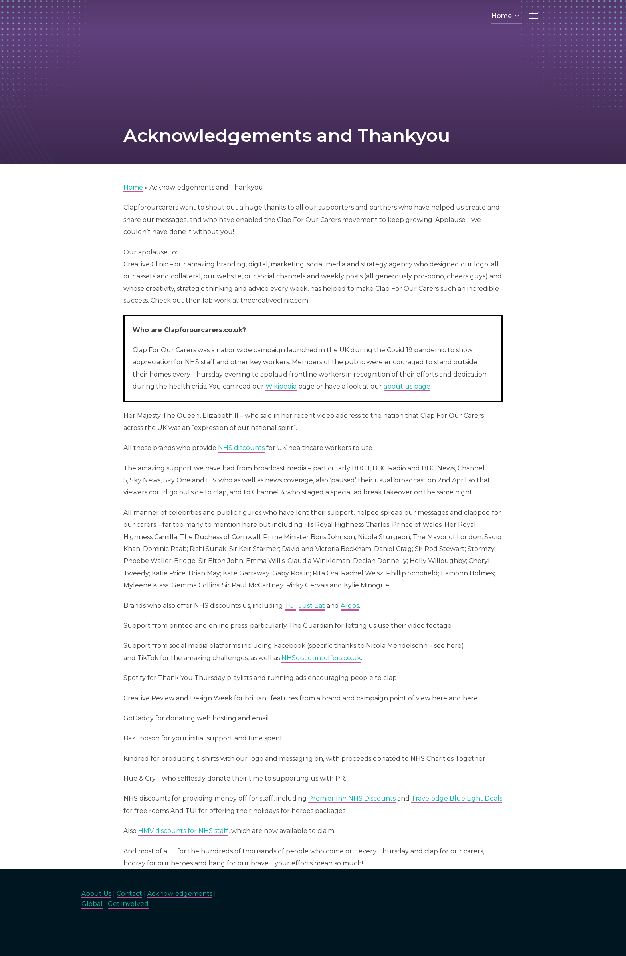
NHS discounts (241, 448)
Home (506, 16)
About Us (96, 893)
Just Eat (312, 605)
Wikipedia (281, 386)
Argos (350, 605)
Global (92, 904)
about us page (407, 386)
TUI (290, 605)
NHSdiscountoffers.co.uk (321, 658)
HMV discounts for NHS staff (183, 831)
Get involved (128, 904)
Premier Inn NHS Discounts (352, 798)
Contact (129, 893)
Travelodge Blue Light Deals (456, 798)
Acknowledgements (179, 893)
